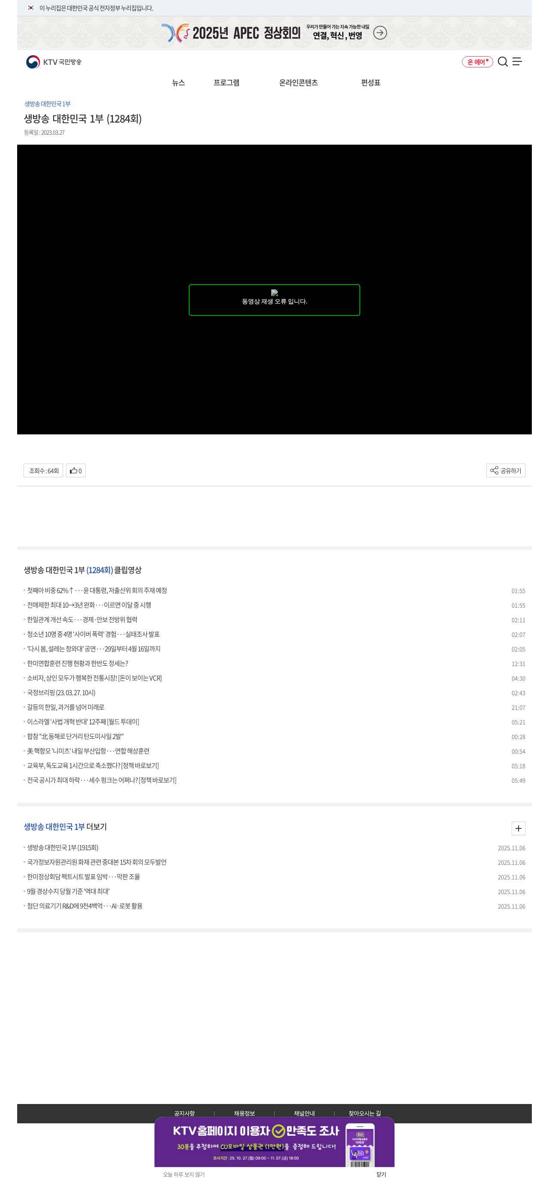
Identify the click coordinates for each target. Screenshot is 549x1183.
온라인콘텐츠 (298, 82)
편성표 (370, 82)
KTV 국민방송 (41, 59)
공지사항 (184, 1113)
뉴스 (178, 82)
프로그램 (226, 82)
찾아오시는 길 (365, 1113)
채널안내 (304, 1113)
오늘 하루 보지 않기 (184, 1174)
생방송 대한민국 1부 (47, 103)
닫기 (381, 1174)
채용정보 (244, 1113)
